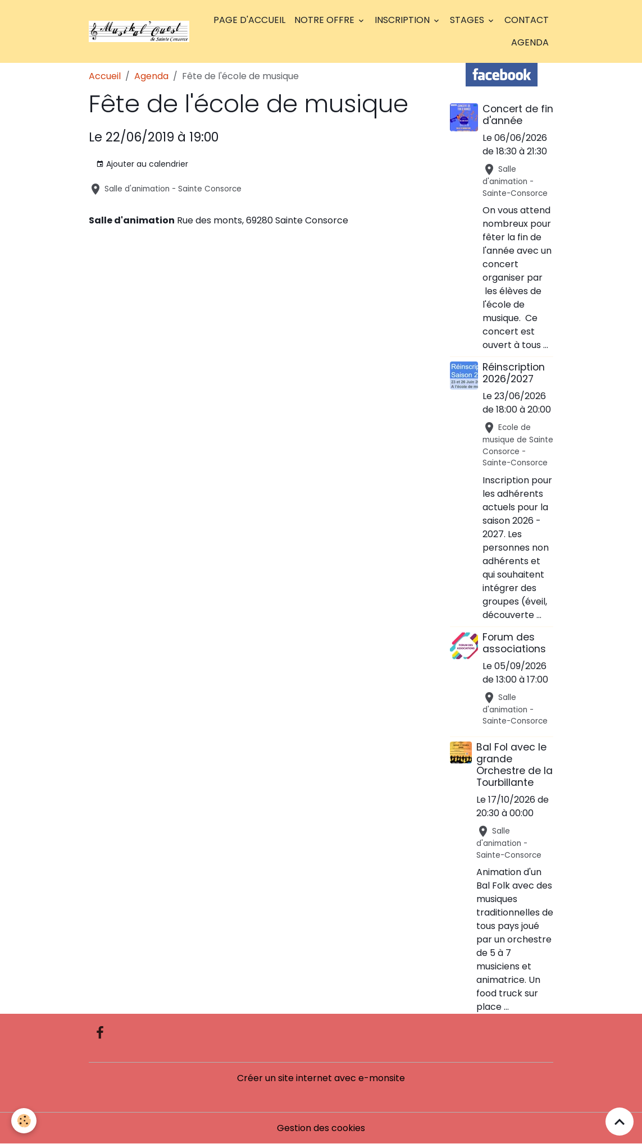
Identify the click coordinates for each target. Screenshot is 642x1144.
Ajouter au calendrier (142, 164)
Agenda (530, 42)
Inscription (403, 19)
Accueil (105, 76)
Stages (468, 19)
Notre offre (325, 19)
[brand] (139, 31)
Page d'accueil (249, 19)
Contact (526, 19)
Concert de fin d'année (517, 114)
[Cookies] (24, 1120)
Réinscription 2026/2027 (513, 373)
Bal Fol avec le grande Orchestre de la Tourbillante (514, 764)
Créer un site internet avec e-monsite (321, 1078)
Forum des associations (514, 643)
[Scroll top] (619, 1122)
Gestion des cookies (321, 1128)
